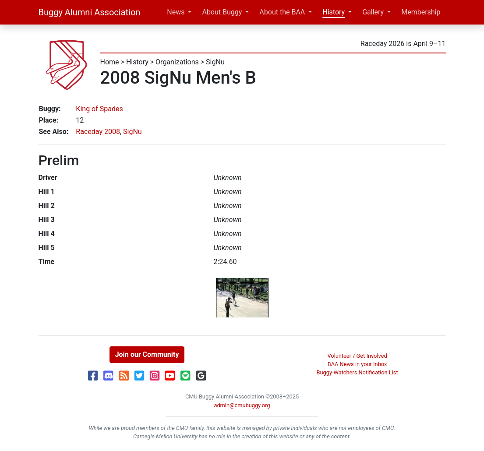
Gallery (373, 12)
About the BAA (282, 12)
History (333, 12)
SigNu (215, 62)
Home (109, 62)
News (175, 12)
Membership (420, 12)
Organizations (177, 62)
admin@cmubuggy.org (242, 405)
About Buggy (222, 12)
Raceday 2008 (98, 131)
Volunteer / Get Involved (357, 355)
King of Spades (99, 109)
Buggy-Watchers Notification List (357, 372)
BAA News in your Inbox (357, 364)
